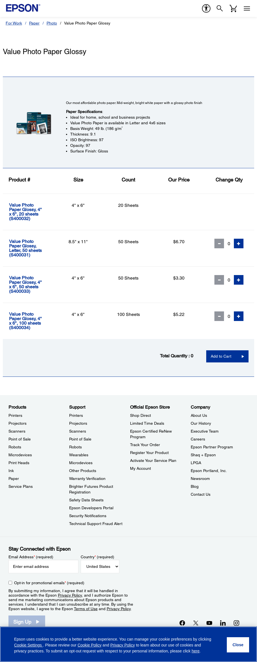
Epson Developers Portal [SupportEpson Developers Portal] (91, 508)
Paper (34, 23)
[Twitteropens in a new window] (196, 623)
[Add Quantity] (238, 243)
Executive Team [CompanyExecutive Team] (205, 431)
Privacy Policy (70, 595)
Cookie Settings (28, 645)
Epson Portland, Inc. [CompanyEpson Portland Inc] (209, 470)
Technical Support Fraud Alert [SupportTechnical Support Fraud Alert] (95, 523)
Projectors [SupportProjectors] (78, 423)
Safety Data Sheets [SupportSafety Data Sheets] (86, 500)
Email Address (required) (30, 557)
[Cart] (233, 8)
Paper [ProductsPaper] (13, 478)
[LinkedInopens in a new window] (223, 623)
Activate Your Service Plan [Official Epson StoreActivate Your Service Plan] (153, 460)
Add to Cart (221, 356)
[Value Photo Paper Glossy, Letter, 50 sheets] (30, 248)
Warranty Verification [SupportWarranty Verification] (87, 478)
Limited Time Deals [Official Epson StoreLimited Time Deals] (147, 423)
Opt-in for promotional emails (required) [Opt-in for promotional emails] (49, 583)
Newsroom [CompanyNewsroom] (200, 478)
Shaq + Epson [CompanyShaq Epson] (203, 455)
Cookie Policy (90, 645)
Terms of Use (86, 608)
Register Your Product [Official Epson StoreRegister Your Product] (149, 452)
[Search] (219, 8)
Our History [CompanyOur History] (201, 423)
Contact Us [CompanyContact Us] (200, 494)
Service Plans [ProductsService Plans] (20, 486)
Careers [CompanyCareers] (198, 439)
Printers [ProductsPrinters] (15, 415)
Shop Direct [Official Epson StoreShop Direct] (140, 415)
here (195, 651)
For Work (14, 23)
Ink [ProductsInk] (11, 470)
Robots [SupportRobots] (75, 447)
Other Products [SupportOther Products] (82, 470)
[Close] (238, 644)
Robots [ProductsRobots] (14, 447)
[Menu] (246, 8)
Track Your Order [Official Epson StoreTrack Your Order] (145, 444)
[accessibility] (206, 8)
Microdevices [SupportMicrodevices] (81, 462)
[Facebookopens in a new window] (182, 623)
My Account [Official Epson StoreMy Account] (140, 468)
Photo (52, 23)
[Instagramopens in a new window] (236, 623)
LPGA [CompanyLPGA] (196, 462)
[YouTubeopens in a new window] (209, 623)
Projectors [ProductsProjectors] (17, 423)
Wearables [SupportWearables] (78, 455)
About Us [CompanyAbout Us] (199, 415)
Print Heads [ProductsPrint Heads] (18, 462)
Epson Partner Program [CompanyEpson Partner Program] (212, 447)
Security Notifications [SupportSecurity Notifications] (87, 515)
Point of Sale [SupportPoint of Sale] (80, 439)
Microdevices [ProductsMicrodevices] (20, 455)
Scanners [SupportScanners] (77, 431)
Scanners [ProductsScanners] (16, 431)
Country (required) (97, 557)
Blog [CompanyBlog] (195, 486)
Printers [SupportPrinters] (76, 415)
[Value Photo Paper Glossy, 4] (30, 212)
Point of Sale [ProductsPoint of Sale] (19, 439)
